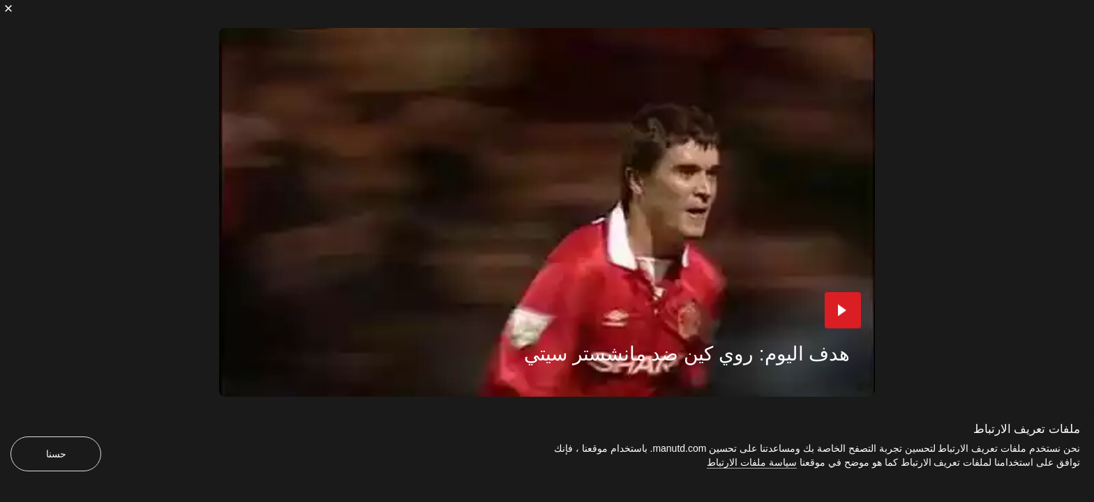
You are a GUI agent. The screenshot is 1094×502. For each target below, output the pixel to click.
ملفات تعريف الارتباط (1026, 429)
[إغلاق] (8, 8)
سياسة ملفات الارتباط (752, 462)
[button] (843, 310)
